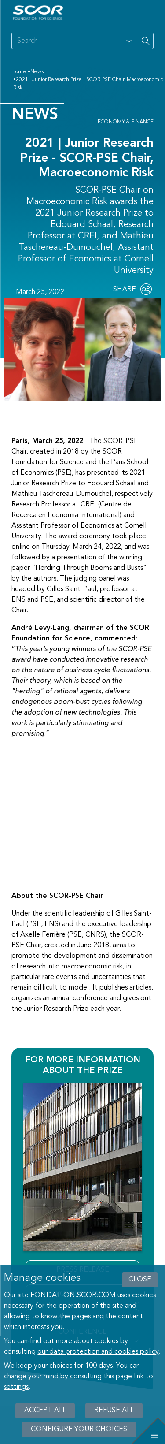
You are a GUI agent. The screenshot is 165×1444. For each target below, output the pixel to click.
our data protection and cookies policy (97, 1351)
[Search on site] (65, 41)
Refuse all (114, 1410)
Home (18, 71)
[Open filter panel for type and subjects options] (129, 41)
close (139, 1279)
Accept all (45, 1410)
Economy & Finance (126, 122)
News (37, 71)
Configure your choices (79, 1429)
